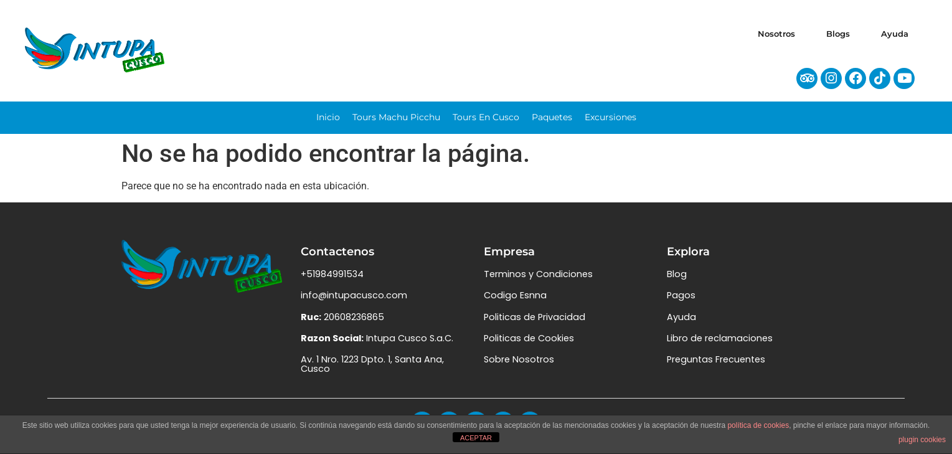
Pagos (681, 302)
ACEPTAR (476, 438)
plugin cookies (922, 439)
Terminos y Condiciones (538, 281)
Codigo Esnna (515, 302)
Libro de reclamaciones (720, 345)
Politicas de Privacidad (534, 323)
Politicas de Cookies (529, 345)
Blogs (838, 34)
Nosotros (776, 34)
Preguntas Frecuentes (716, 366)
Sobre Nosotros (519, 366)
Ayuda (894, 34)
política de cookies (758, 425)
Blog (677, 281)
